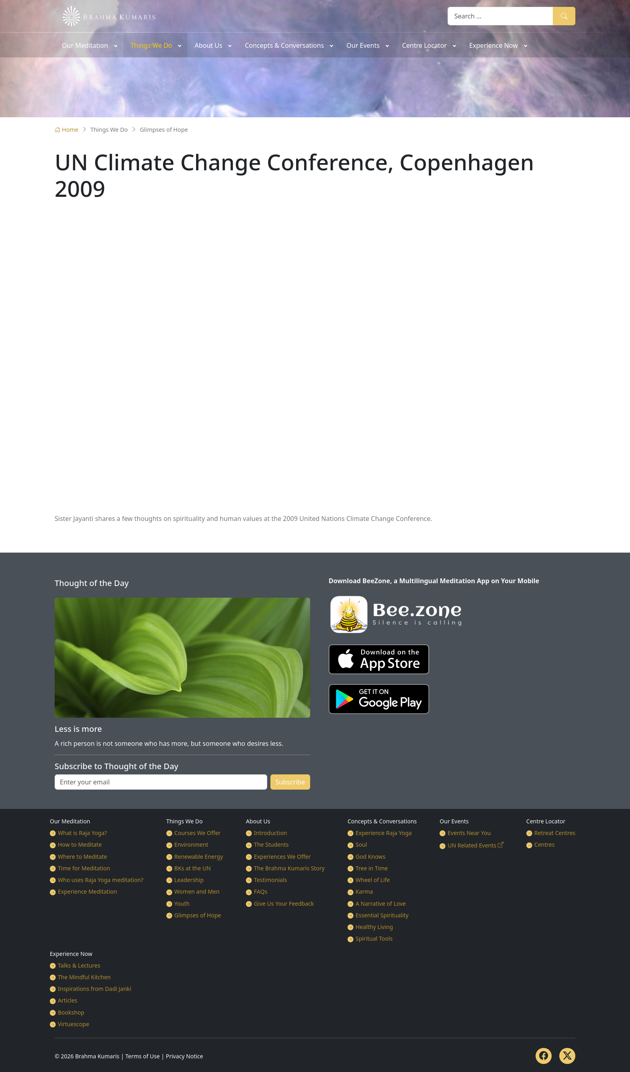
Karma (364, 891)
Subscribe (290, 782)
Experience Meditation (87, 891)
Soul (361, 844)
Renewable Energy (198, 856)
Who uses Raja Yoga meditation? (100, 880)
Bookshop (71, 1012)
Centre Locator (545, 821)
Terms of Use (142, 1056)
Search (564, 16)
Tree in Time (372, 868)
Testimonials (270, 880)
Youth (182, 903)
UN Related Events (472, 845)
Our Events (454, 821)
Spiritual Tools (374, 938)
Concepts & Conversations (382, 821)
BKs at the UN (192, 868)
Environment (191, 844)
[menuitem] (89, 45)
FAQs (260, 891)
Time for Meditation (84, 868)
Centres (544, 844)
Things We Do (184, 821)
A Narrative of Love (381, 903)
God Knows (370, 856)
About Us (258, 821)
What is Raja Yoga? (82, 833)
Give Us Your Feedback (284, 903)
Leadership (189, 880)
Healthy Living (374, 927)
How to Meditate (80, 844)
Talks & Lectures (79, 965)
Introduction (270, 833)
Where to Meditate (82, 856)
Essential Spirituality (382, 915)
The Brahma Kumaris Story (289, 868)
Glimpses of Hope (197, 915)
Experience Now (71, 954)
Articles (67, 1000)
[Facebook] (544, 1056)
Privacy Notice (184, 1056)
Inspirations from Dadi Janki (94, 988)
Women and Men (197, 891)
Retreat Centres (554, 833)
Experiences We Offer (282, 856)
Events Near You (469, 833)
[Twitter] (567, 1056)
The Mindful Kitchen (84, 977)
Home (66, 129)
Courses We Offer (197, 833)
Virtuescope (73, 1024)
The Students (271, 844)
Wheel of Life (373, 880)
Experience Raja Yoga (384, 833)
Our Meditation (70, 821)
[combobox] (500, 16)
